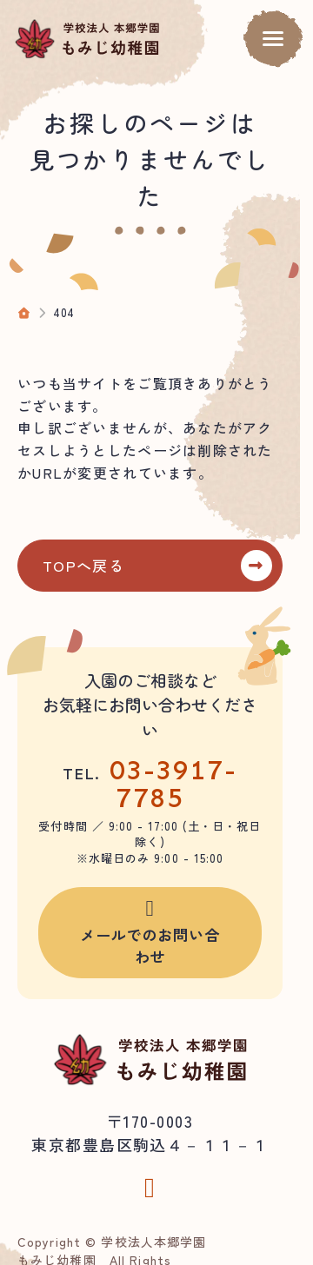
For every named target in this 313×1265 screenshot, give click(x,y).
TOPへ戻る (83, 565)
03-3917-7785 (173, 783)
